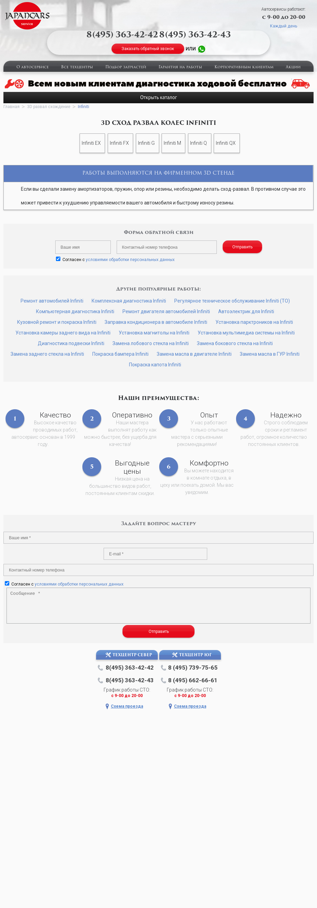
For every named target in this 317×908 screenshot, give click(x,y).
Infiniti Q (198, 143)
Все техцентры (77, 67)
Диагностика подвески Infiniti (71, 343)
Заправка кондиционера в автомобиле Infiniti (156, 322)
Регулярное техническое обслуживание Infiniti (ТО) (232, 301)
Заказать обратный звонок (147, 48)
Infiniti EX (91, 143)
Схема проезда (127, 706)
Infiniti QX (226, 143)
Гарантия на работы (180, 67)
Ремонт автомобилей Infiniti (52, 301)
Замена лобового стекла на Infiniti (151, 343)
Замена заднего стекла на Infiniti (47, 354)
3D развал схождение (48, 106)
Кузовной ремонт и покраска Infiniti (56, 322)
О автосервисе (32, 67)
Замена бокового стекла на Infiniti (235, 343)
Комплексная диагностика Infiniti (129, 301)
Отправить (242, 247)
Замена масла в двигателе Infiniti (194, 354)
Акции (293, 67)
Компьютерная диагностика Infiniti (75, 311)
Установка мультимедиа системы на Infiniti (246, 332)
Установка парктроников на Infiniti (254, 322)
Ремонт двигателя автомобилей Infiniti (166, 311)
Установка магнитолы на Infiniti (154, 332)
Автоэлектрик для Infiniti (246, 311)
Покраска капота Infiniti (155, 364)
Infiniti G (146, 143)
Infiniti (83, 106)
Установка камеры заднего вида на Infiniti (62, 332)
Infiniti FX (119, 143)
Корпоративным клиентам (243, 67)
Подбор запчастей (125, 67)
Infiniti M (172, 143)
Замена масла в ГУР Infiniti (270, 354)
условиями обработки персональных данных (130, 259)
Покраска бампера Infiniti (120, 354)
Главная (11, 106)
